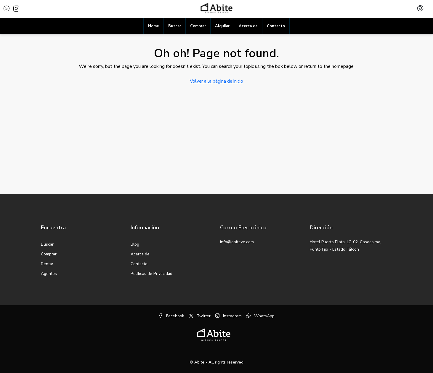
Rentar (47, 264)
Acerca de (248, 26)
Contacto (276, 26)
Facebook (171, 316)
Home (153, 26)
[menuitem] (420, 9)
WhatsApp (260, 316)
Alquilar (222, 26)
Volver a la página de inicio (216, 81)
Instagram (228, 316)
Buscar (174, 26)
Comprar (198, 26)
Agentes (49, 273)
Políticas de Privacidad (151, 273)
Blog (135, 244)
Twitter (200, 316)
